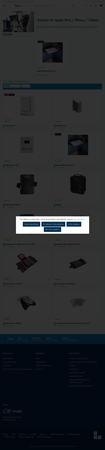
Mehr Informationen (79, 219)
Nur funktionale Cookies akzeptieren (53, 224)
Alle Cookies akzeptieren (52, 229)
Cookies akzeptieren (74, 224)
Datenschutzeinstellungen (31, 224)
